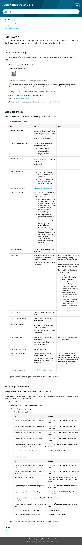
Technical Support (52, 542)
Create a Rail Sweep (10, 23)
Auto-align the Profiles (11, 28)
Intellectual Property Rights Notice (35, 542)
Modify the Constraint (43, 370)
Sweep (7, 533)
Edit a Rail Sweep (10, 26)
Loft (6, 530)
